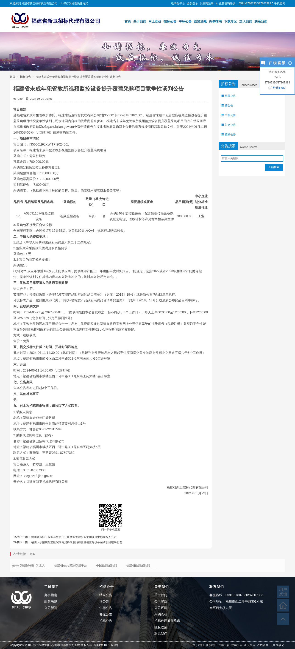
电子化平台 (178, 3)
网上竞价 (154, 21)
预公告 (227, 105)
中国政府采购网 (106, 565)
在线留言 (262, 645)
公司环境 (160, 608)
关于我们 (139, 21)
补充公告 (228, 124)
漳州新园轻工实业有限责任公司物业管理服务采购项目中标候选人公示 (74, 537)
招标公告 (170, 21)
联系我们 (260, 21)
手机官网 (279, 3)
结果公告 (228, 95)
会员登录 (192, 3)
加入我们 (245, 21)
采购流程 (160, 614)
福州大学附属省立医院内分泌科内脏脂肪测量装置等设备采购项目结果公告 (76, 542)
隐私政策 (160, 627)
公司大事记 (277, 645)
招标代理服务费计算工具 (28, 565)
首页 (128, 21)
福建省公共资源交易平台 (70, 565)
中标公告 (185, 21)
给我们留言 (280, 87)
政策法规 (200, 21)
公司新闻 (50, 608)
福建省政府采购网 (138, 565)
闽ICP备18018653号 (106, 645)
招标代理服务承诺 (167, 621)
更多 (32, 554)
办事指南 (215, 21)
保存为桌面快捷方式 (75, 3)
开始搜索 (273, 167)
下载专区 (230, 21)
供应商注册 (207, 3)
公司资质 (160, 601)
